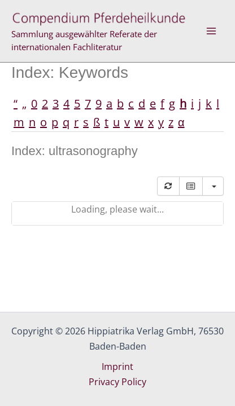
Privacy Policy (117, 382)
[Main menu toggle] (211, 31)
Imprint (117, 366)
